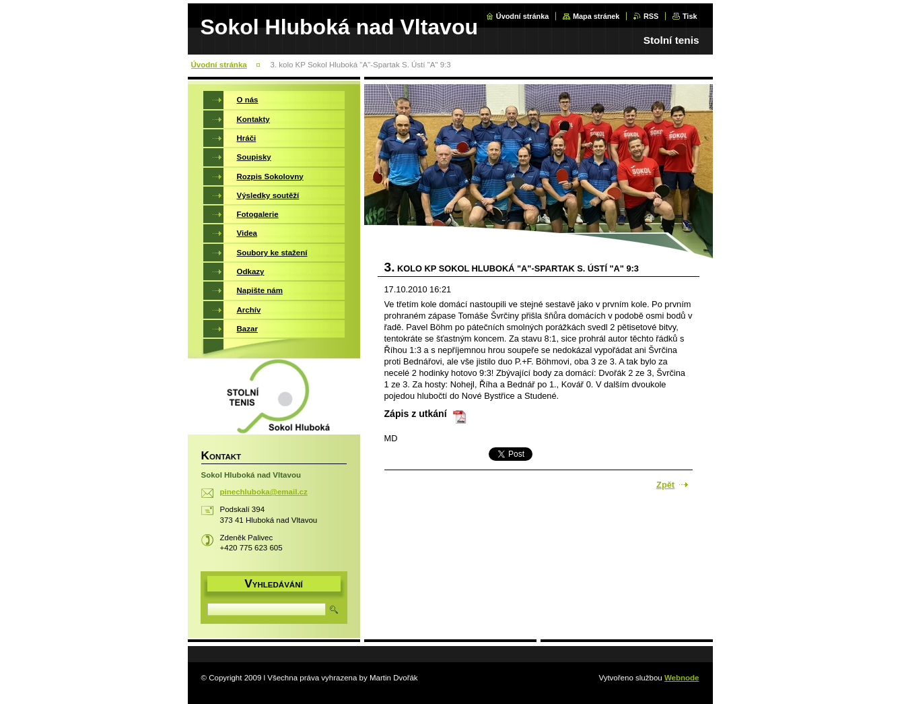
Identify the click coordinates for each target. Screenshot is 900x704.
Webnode (681, 678)
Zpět (665, 485)
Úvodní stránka (522, 16)
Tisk (690, 16)
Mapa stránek (596, 16)
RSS (651, 16)
